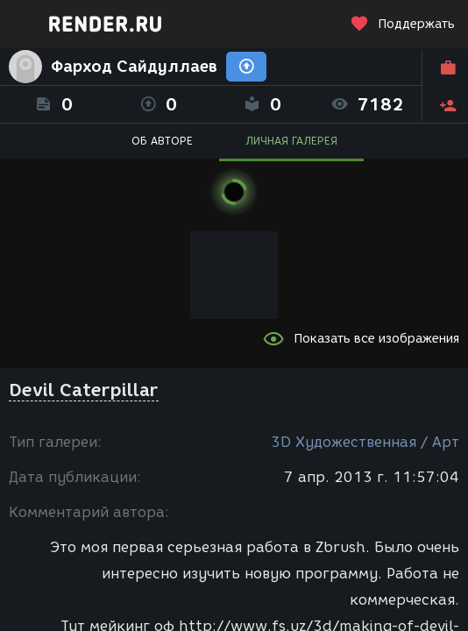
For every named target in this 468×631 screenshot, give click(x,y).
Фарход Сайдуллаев (134, 66)
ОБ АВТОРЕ (162, 140)
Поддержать (402, 24)
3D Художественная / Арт (365, 442)
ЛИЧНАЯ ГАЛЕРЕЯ (291, 140)
